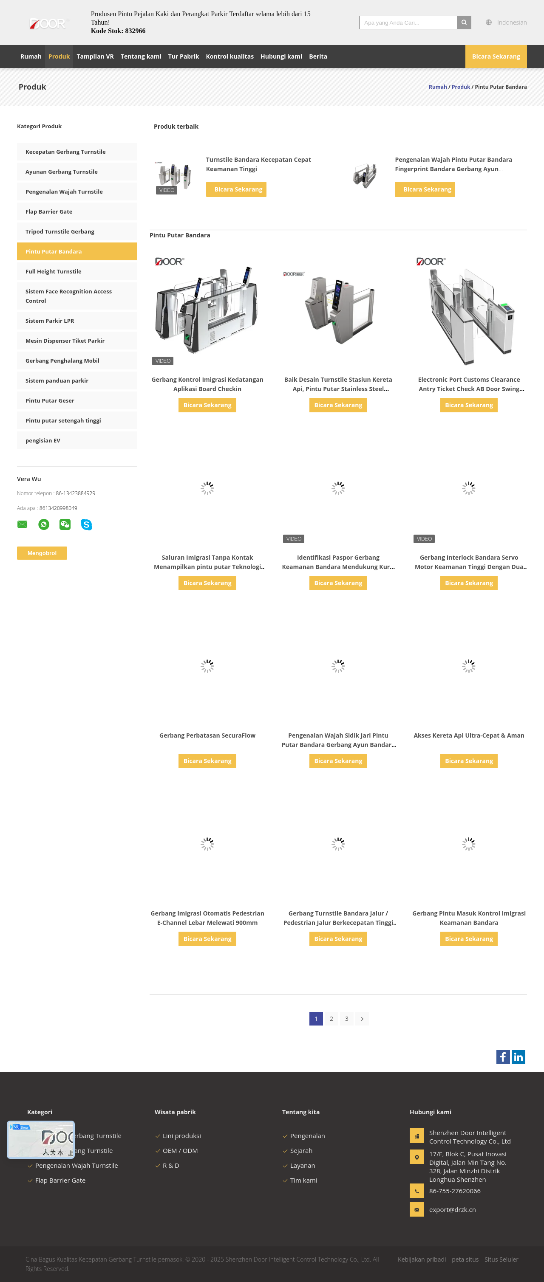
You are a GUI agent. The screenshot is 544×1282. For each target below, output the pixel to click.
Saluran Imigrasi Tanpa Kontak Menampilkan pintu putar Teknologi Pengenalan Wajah (207, 566)
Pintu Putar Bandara (54, 251)
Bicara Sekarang (496, 56)
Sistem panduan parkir (57, 380)
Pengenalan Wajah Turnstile (64, 191)
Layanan (298, 1165)
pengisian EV (43, 440)
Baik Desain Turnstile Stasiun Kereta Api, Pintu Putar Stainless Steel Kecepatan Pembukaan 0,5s (338, 388)
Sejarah (297, 1150)
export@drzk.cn (452, 1209)
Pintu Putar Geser (50, 400)
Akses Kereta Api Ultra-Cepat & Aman (469, 735)
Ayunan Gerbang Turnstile (62, 171)
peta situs (465, 1259)
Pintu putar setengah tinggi (63, 420)
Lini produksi (178, 1135)
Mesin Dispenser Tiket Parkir (65, 340)
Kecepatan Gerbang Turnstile (66, 151)
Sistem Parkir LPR (50, 320)
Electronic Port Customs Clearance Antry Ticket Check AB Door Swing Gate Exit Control (469, 388)
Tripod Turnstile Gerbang (60, 231)
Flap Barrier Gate (49, 211)
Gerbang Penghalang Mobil (62, 360)
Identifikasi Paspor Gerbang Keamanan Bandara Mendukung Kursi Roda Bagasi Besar (338, 566)
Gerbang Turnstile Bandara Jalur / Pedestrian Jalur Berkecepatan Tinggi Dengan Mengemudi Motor (338, 922)
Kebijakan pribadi (422, 1259)
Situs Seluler (501, 1259)
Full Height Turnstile (54, 271)
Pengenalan (303, 1135)
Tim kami (299, 1180)
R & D (167, 1165)
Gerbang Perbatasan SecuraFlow (207, 735)
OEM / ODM (176, 1150)
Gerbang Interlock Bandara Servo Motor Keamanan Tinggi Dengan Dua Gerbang (469, 566)
